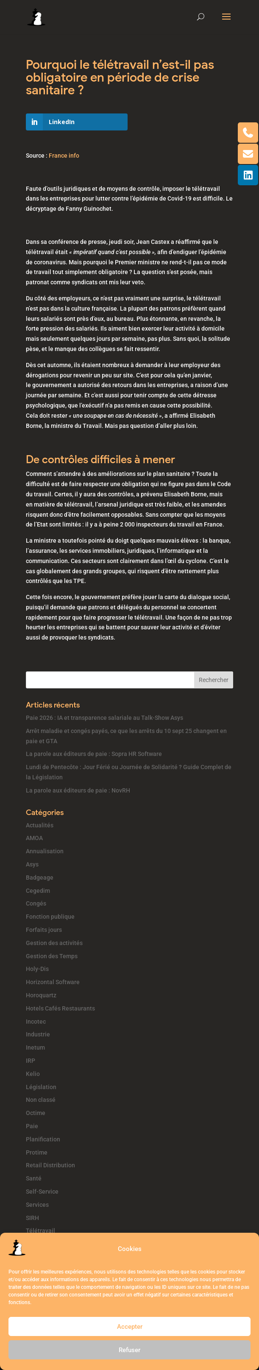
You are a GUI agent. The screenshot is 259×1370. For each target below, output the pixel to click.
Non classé (41, 1099)
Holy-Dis (37, 968)
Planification (43, 1139)
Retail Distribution (50, 1165)
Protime (36, 1152)
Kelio (33, 1073)
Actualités (39, 825)
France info (64, 155)
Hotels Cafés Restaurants (60, 1008)
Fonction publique (50, 916)
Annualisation (45, 851)
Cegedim (38, 890)
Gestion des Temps (52, 956)
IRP (30, 1060)
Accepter (129, 1326)
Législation (41, 1087)
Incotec (36, 1021)
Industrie (38, 1034)
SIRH (32, 1217)
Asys (32, 864)
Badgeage (39, 877)
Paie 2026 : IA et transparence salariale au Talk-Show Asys (104, 717)
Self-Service (42, 1191)
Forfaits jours (44, 929)
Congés (36, 903)
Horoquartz (41, 995)
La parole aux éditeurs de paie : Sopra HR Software (94, 753)
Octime (35, 1113)
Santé (34, 1178)
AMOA (34, 838)
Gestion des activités (54, 943)
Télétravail (40, 1230)
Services (37, 1204)
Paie (32, 1126)
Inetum (35, 1047)
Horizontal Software (53, 982)
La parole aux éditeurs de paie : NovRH (78, 790)
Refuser (129, 1350)
